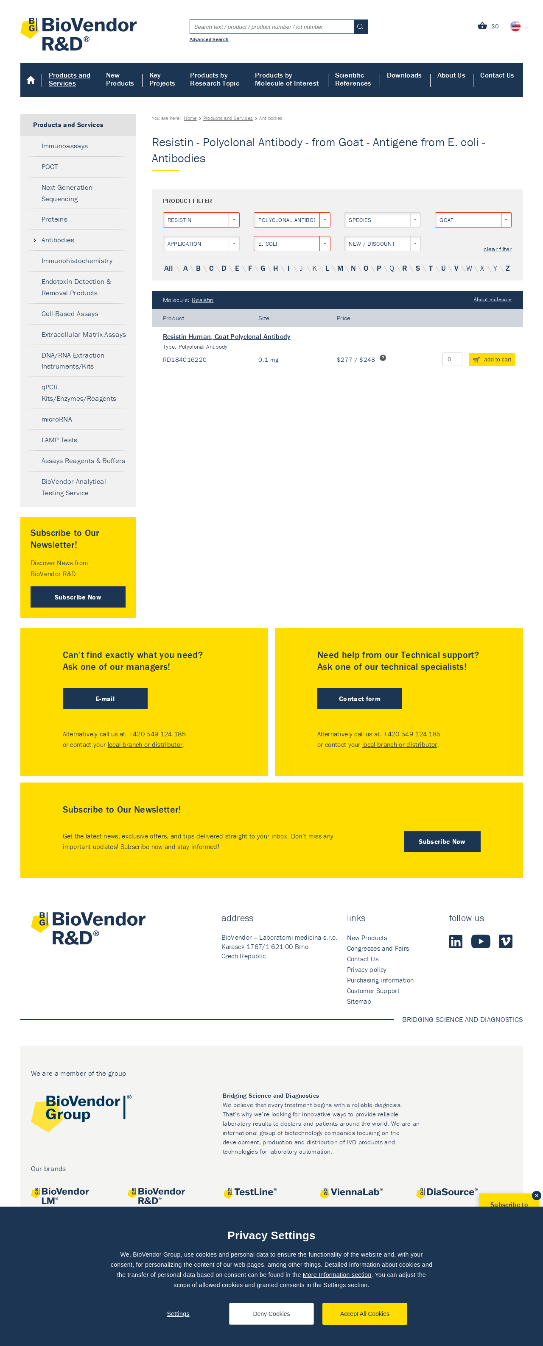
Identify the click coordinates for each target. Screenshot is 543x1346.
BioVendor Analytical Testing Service (74, 487)
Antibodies (58, 239)
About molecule (493, 299)
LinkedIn (456, 941)
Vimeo (505, 941)
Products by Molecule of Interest (287, 79)
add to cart (498, 359)
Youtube (480, 941)
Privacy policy (366, 969)
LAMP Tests (60, 439)
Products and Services (70, 79)
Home (31, 80)
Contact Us (497, 75)
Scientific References (353, 79)
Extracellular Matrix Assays (84, 334)
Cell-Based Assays (70, 313)
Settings (178, 1313)
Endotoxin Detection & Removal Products (76, 287)
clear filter (498, 249)
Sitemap (359, 1001)
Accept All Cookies (364, 1313)
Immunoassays (65, 145)
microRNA (57, 419)
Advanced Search (209, 39)
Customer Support (373, 990)
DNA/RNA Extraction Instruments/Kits (73, 360)
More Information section (337, 1274)
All (168, 268)
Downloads (404, 75)
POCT (50, 166)
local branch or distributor (145, 744)
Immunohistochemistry (77, 260)
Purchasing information (380, 980)
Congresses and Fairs (378, 948)
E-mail (105, 698)
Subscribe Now (78, 597)
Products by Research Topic (214, 79)
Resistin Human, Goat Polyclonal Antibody (227, 336)
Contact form (360, 698)
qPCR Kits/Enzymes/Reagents (79, 392)
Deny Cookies (271, 1313)
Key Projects (162, 79)
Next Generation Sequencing (67, 193)
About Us (451, 75)
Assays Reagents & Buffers (84, 460)
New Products (120, 79)
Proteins (55, 219)
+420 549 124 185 (157, 734)
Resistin (203, 300)
